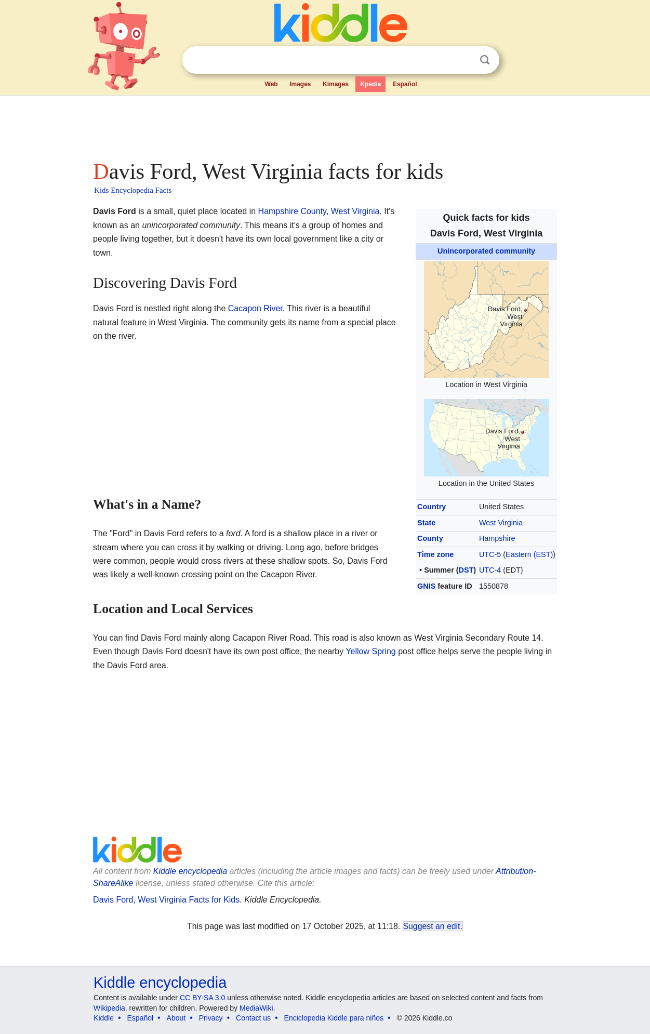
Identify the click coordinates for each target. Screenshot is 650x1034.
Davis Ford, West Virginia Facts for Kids (166, 899)
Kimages (336, 84)
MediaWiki (256, 1008)
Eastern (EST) (529, 554)
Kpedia (370, 84)
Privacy (211, 1018)
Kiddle (104, 1018)
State (426, 523)
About (176, 1018)
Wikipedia (109, 1008)
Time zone (435, 554)
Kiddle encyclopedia (190, 871)
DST (466, 570)
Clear (463, 60)
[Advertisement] (324, 124)
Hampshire (497, 538)
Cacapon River (255, 308)
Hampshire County (292, 211)
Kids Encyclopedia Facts (132, 190)
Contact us (253, 1018)
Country (431, 506)
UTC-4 (490, 570)
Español (405, 84)
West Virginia (501, 523)
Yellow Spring (370, 651)
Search (484, 60)
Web (271, 84)
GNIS (426, 586)
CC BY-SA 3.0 (202, 997)
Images (300, 84)
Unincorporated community (486, 251)
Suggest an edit (431, 926)
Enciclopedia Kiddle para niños (333, 1018)
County (430, 538)
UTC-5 (490, 554)
